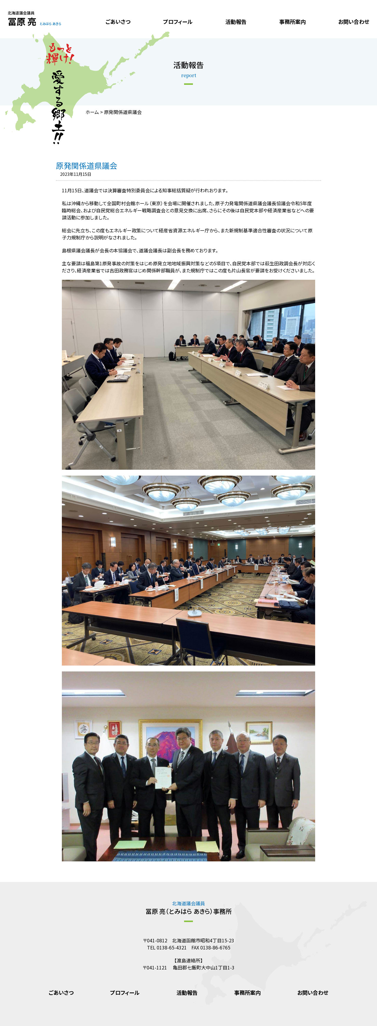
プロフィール (178, 21)
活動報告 (236, 21)
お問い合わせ (353, 21)
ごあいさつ (117, 21)
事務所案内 (292, 21)
